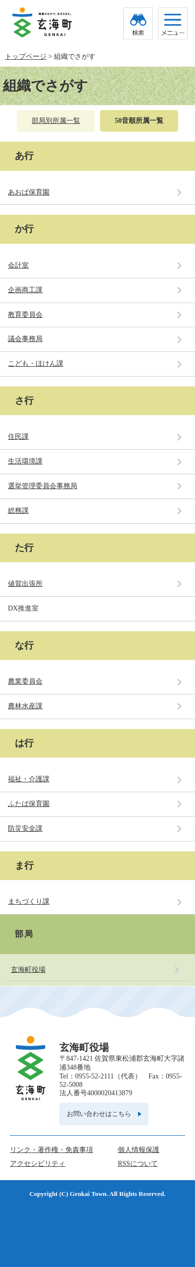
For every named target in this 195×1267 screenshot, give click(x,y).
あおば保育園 (28, 192)
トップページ (26, 56)
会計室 (18, 265)
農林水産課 (25, 706)
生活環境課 (25, 461)
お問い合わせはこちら (99, 1113)
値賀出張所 (25, 583)
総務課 (18, 510)
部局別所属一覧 (56, 120)
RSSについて (138, 1163)
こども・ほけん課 (35, 363)
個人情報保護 (138, 1149)
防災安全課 (25, 828)
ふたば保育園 (28, 803)
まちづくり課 (28, 901)
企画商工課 (25, 290)
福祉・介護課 (28, 779)
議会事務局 (25, 339)
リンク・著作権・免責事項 (51, 1149)
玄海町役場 (28, 969)
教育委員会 (25, 314)
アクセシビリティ (37, 1163)
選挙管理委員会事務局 (42, 486)
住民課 (18, 436)
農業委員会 (25, 681)
